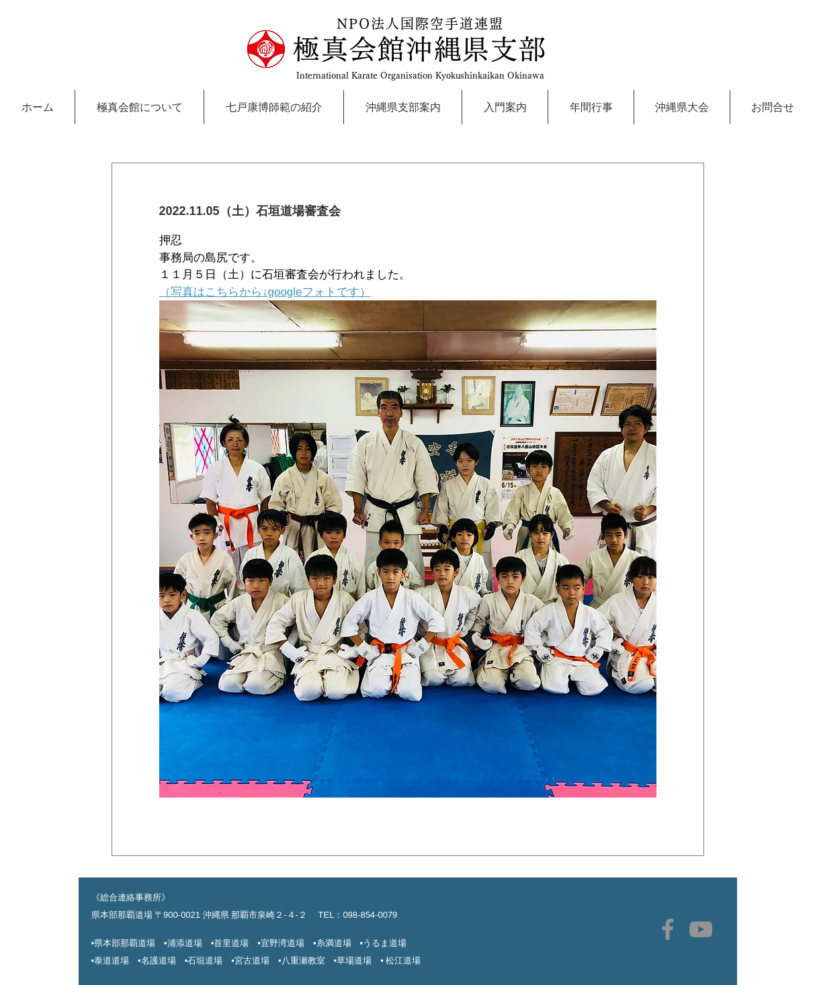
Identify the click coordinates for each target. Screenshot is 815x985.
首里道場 (231, 943)
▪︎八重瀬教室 (306, 960)
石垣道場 (209, 960)
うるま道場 (384, 943)
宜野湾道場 (282, 943)
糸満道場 (333, 943)
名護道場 (158, 960)
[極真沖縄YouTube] (701, 929)
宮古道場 (256, 960)
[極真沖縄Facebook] (668, 929)
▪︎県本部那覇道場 (123, 943)
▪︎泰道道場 (114, 960)
